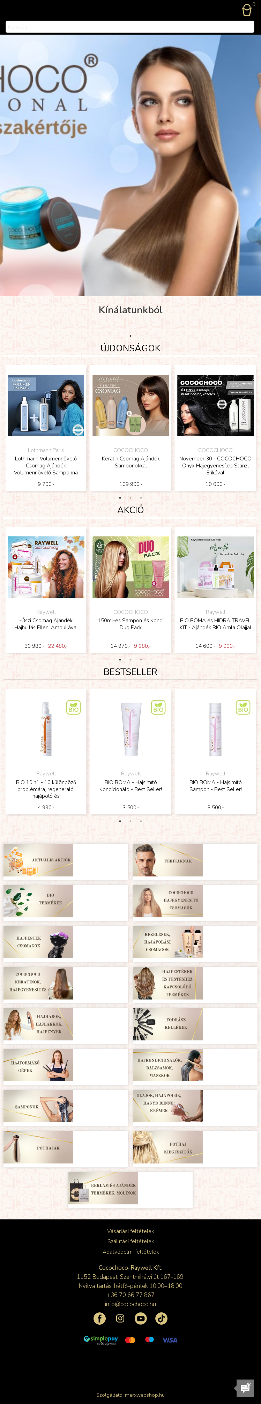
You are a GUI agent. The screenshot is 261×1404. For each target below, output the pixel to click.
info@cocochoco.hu (130, 1304)
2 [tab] (130, 497)
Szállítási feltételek (130, 1241)
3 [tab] (140, 497)
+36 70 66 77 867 (131, 1295)
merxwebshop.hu (145, 1394)
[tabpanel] (45, 429)
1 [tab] (130, 335)
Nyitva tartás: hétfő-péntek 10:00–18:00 (130, 1286)
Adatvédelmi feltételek (131, 1251)
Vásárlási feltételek (130, 1231)
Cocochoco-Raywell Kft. (130, 1268)
